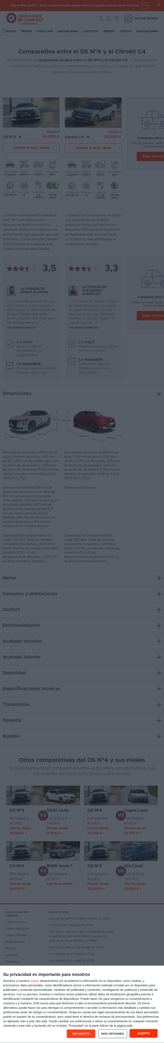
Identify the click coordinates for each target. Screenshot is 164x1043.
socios (35, 980)
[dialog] (82, 1004)
